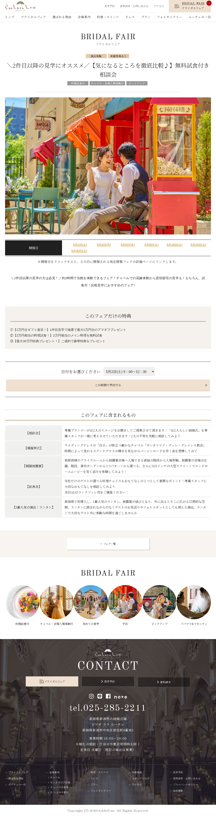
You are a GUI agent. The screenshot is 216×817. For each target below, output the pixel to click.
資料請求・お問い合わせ (134, 6)
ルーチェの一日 (200, 17)
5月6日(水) (128, 244)
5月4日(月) (104, 244)
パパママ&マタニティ (195, 621)
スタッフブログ (141, 778)
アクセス (159, 6)
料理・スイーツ (108, 17)
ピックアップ (160, 621)
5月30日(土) (79, 251)
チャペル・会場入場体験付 (55, 624)
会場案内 (84, 17)
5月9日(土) (151, 244)
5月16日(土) (174, 244)
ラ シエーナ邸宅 (59, 792)
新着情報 (137, 772)
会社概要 (178, 790)
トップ (9, 17)
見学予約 (109, 6)
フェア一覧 (109, 544)
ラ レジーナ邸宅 (59, 787)
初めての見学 (90, 621)
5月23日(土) (198, 244)
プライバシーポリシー (185, 784)
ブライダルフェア (33, 17)
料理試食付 (21, 621)
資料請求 (155, 682)
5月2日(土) (80, 244)
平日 (125, 621)
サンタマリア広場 (60, 782)
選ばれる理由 (62, 17)
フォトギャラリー (169, 17)
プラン (146, 17)
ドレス (130, 17)
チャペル (55, 777)
